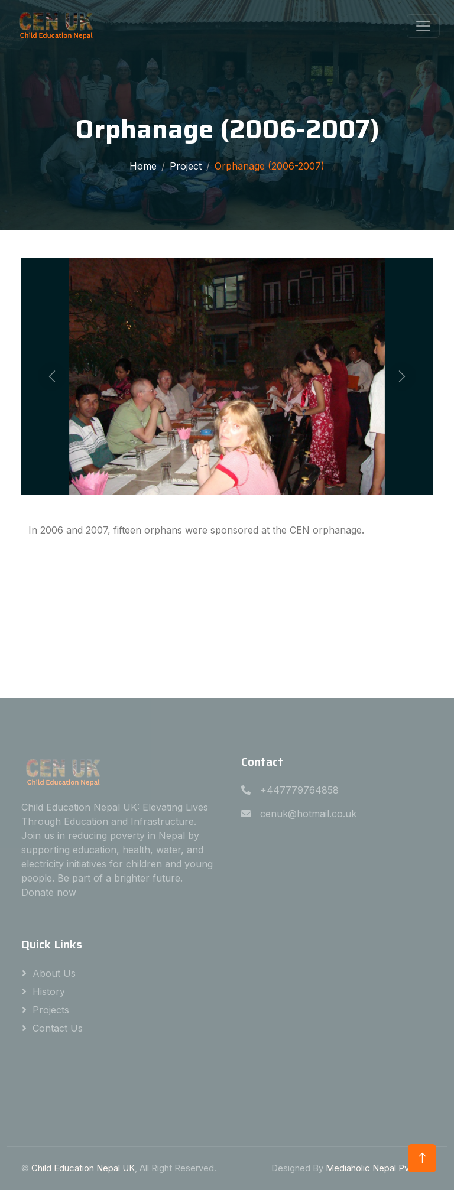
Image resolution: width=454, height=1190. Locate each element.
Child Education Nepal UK (83, 1167)
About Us (54, 973)
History (49, 991)
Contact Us (58, 1028)
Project (186, 166)
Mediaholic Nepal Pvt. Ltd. (379, 1167)
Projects (51, 1010)
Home (143, 166)
